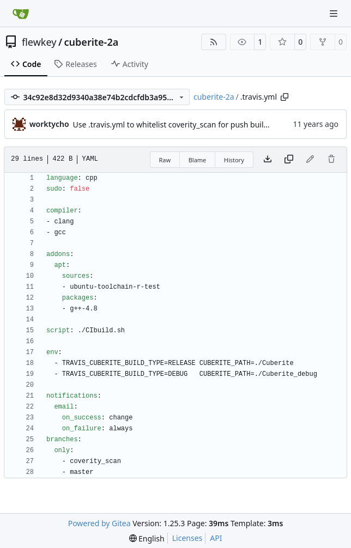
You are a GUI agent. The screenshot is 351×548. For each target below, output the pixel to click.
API (216, 538)
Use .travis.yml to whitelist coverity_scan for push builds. (173, 124)
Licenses (187, 538)
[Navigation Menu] (335, 13)
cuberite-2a (91, 41)
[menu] (147, 538)
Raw (165, 160)
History (234, 160)
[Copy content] (289, 159)
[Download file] (267, 159)
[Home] (20, 13)
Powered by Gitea (99, 523)
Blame (198, 160)
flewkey (39, 41)
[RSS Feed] (213, 42)
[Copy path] (284, 97)
